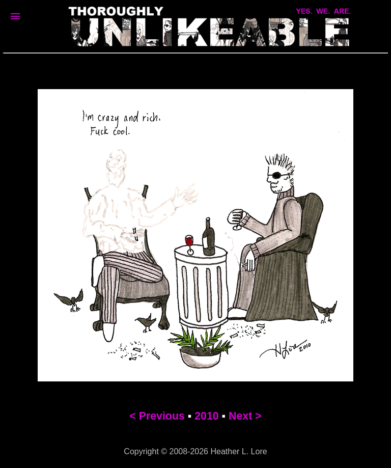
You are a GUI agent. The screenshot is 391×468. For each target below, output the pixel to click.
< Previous (156, 416)
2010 (206, 416)
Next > (245, 416)
